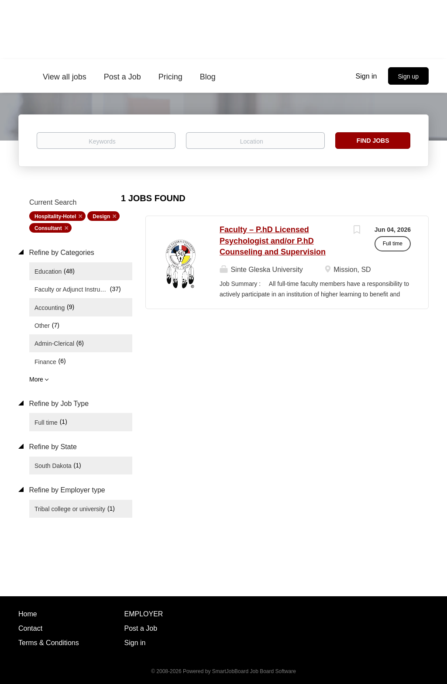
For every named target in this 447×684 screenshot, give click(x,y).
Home (27, 614)
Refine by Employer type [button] (66, 490)
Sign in (366, 76)
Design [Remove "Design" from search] (101, 216)
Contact (30, 628)
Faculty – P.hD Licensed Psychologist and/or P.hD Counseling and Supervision (273, 240)
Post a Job (141, 628)
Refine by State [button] (52, 446)
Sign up (408, 76)
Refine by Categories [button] (60, 252)
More (36, 379)
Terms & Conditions (48, 642)
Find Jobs (373, 140)
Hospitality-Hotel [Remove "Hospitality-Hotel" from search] (55, 216)
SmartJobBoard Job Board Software (254, 671)
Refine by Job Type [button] (58, 403)
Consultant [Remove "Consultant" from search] (48, 228)
